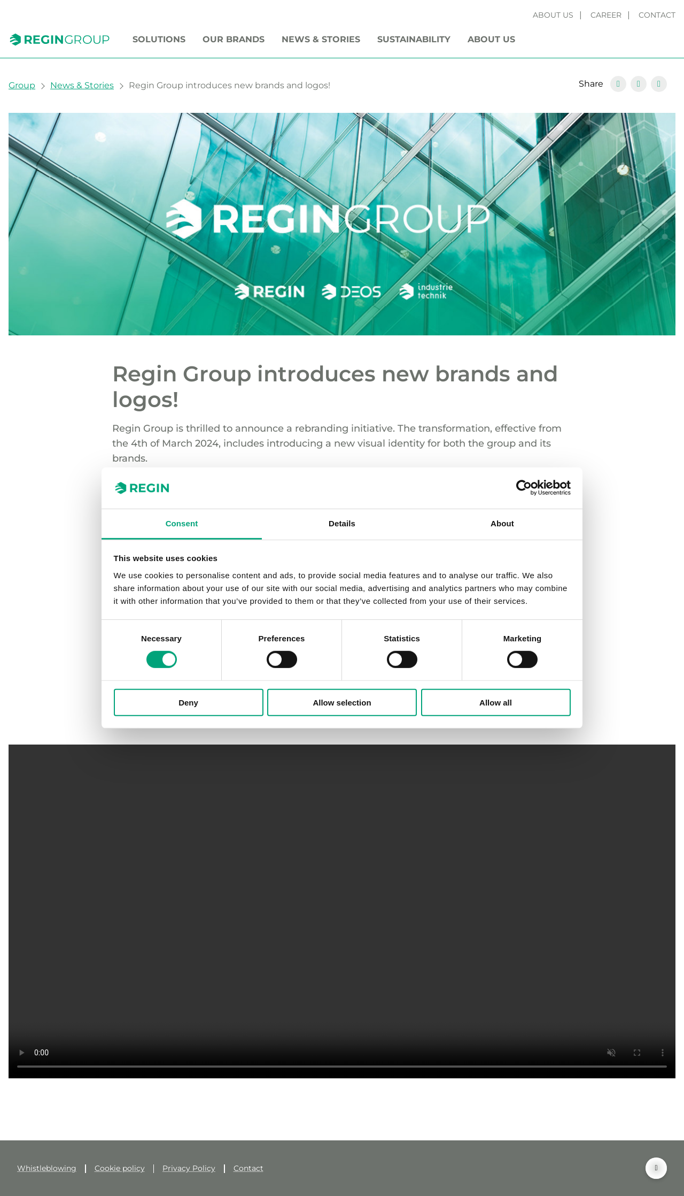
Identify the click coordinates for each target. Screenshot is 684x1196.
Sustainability (413, 39)
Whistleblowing (46, 1168)
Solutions (159, 39)
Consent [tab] (182, 523)
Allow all (495, 702)
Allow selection (342, 702)
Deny (188, 702)
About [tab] (502, 523)
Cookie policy (120, 1168)
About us (553, 15)
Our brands (234, 39)
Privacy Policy (188, 1168)
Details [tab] (342, 523)
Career (605, 15)
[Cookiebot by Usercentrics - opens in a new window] (524, 488)
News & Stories (321, 39)
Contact (657, 15)
